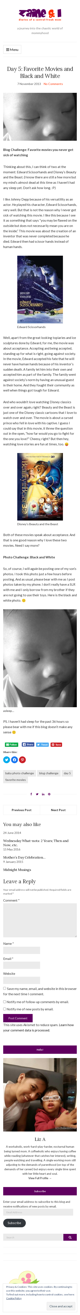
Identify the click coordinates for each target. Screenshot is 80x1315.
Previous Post (22, 810)
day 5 (67, 773)
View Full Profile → (40, 1178)
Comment (11, 900)
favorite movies (15, 780)
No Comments (53, 84)
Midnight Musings (17, 870)
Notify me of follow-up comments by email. (38, 1002)
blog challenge (48, 773)
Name (8, 943)
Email (8, 959)
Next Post (58, 810)
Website (9, 973)
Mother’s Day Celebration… (24, 857)
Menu (12, 49)
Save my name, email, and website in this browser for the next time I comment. (40, 991)
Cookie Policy (14, 1298)
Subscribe (14, 1223)
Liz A (40, 1139)
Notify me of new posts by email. (30, 1009)
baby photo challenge (19, 773)
